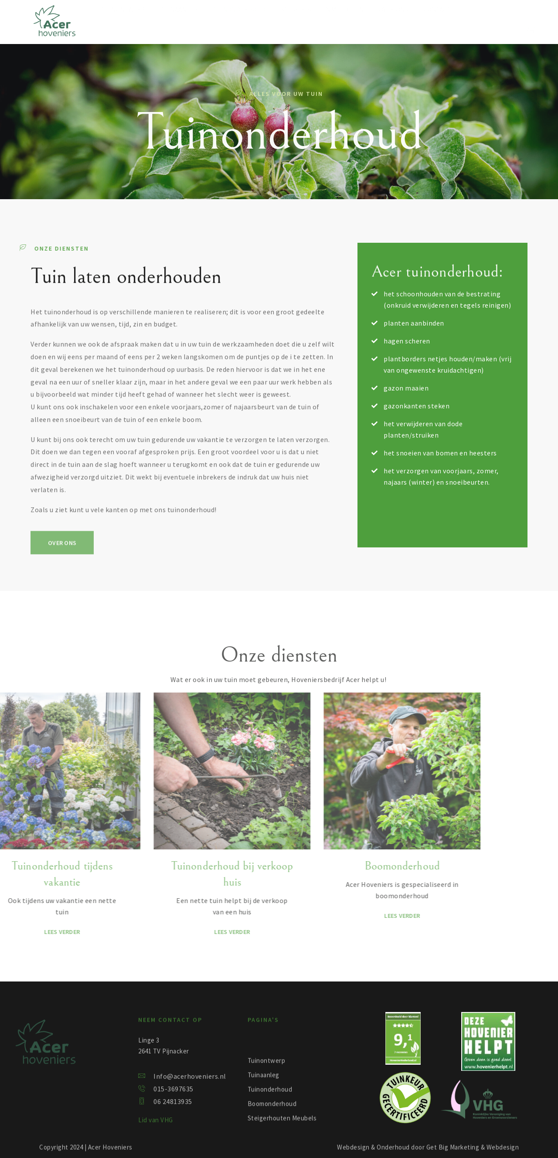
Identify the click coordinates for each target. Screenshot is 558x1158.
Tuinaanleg (178, 29)
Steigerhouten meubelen (322, 29)
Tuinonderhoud (239, 29)
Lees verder (173, 932)
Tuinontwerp (123, 29)
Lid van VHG (155, 1129)
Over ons (393, 29)
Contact (437, 29)
